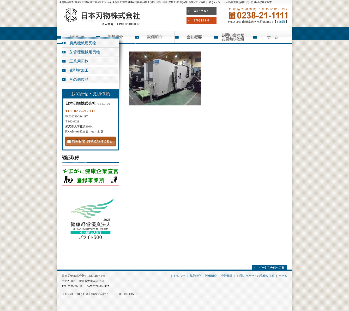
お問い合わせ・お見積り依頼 (255, 275)
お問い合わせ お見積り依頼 (233, 37)
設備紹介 (155, 37)
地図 (282, 21)
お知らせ (179, 275)
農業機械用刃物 (82, 43)
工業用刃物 (79, 61)
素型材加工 (79, 70)
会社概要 (194, 37)
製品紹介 (195, 275)
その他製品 (79, 79)
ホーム (272, 37)
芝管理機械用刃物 (84, 52)
